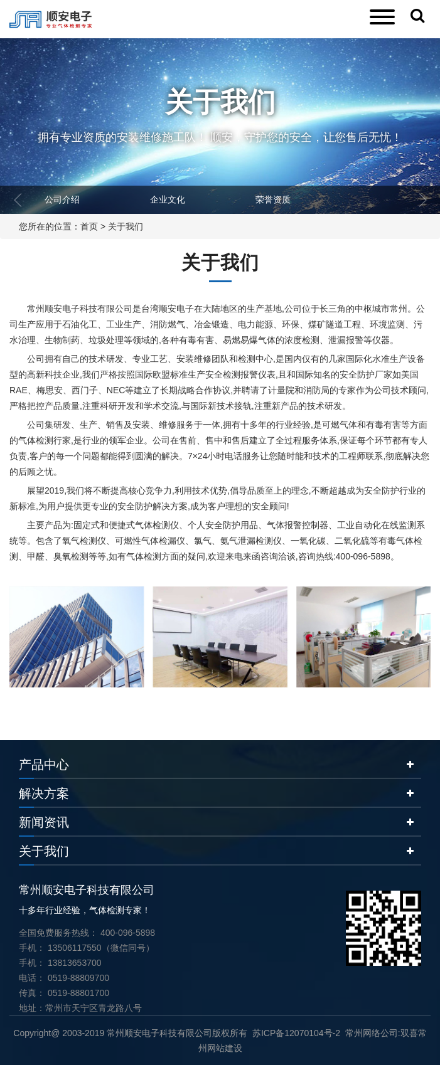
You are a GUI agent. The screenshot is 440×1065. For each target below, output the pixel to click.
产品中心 (44, 764)
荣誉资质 (273, 199)
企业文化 (167, 199)
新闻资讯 (44, 822)
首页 (89, 226)
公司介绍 (62, 199)
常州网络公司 (371, 1033)
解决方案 (44, 793)
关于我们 (125, 226)
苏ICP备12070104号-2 (296, 1033)
